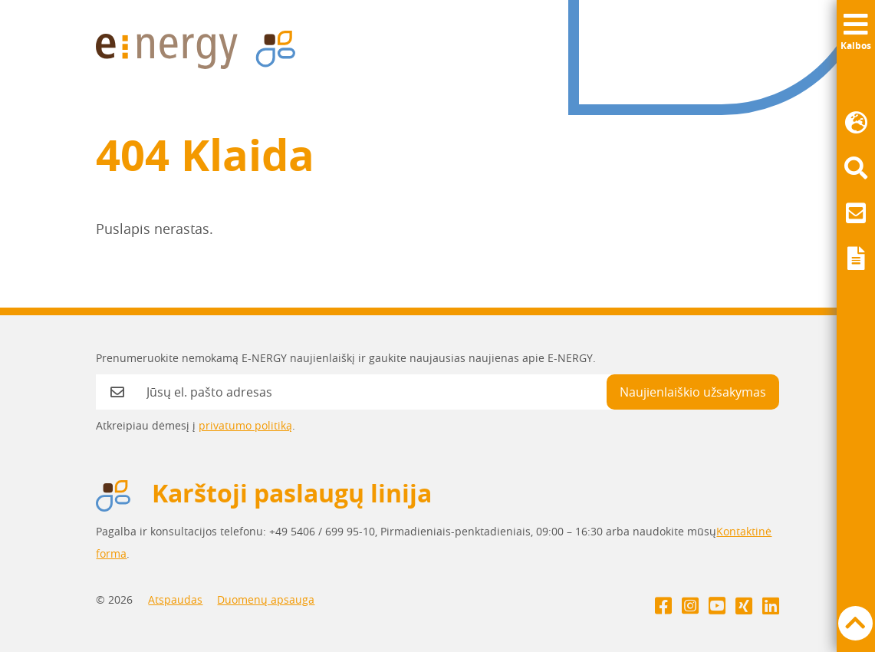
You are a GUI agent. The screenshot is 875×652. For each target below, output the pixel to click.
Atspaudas (175, 599)
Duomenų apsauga (265, 599)
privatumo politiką (245, 425)
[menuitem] (856, 123)
